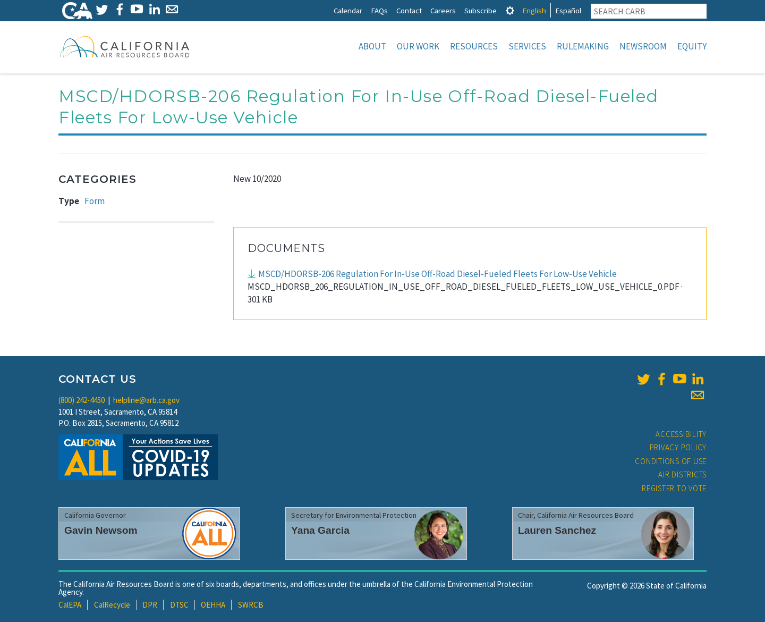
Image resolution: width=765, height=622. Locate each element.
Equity (692, 46)
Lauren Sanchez (557, 530)
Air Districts (682, 474)
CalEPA (69, 605)
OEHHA (213, 605)
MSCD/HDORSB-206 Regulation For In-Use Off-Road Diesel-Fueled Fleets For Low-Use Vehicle (438, 274)
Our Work (418, 46)
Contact (409, 10)
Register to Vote (674, 488)
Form (94, 201)
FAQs (379, 10)
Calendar (348, 10)
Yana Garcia (320, 530)
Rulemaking (583, 46)
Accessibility (681, 434)
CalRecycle (112, 605)
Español (568, 10)
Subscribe (480, 10)
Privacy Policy (678, 447)
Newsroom (643, 46)
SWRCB (251, 605)
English (534, 10)
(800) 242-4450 (81, 400)
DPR (149, 605)
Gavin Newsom (101, 530)
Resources (474, 46)
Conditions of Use (671, 461)
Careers (443, 10)
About (372, 46)
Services (527, 46)
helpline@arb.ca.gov (146, 400)
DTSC (179, 605)
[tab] (510, 10)
